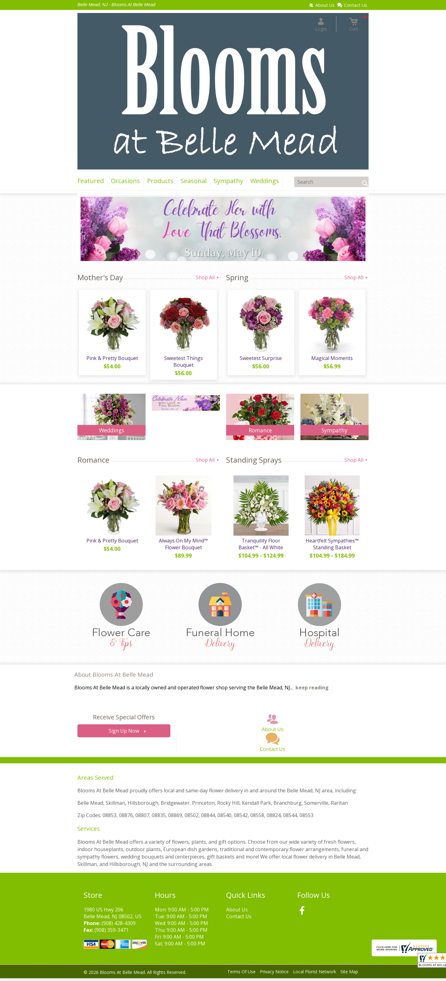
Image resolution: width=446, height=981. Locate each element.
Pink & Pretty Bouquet (112, 359)
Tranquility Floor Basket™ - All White (260, 547)
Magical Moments (331, 359)
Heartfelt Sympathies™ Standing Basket (331, 547)
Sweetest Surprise (260, 359)
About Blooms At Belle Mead (113, 677)
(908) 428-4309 (119, 926)
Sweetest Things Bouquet (183, 363)
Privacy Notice (274, 975)
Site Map (349, 975)
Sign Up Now (124, 733)
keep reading (312, 690)
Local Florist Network (314, 975)
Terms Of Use (241, 975)
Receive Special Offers (124, 720)
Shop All (208, 277)
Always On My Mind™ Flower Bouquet (182, 547)
